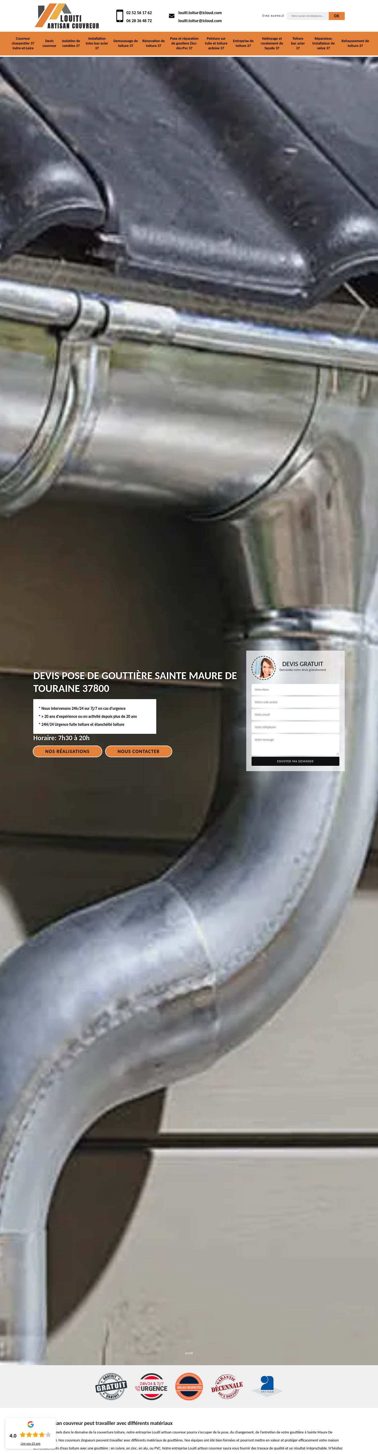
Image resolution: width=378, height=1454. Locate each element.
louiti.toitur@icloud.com (200, 12)
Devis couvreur (49, 43)
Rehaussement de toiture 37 (355, 43)
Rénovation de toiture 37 (153, 43)
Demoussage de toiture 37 (125, 43)
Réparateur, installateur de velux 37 (324, 43)
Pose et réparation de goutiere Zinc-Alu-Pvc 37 (184, 43)
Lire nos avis (30, 1443)
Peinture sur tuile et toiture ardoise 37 (216, 43)
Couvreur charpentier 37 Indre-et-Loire (23, 43)
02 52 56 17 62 (139, 12)
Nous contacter (139, 751)
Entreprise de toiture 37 (243, 43)
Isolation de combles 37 (71, 43)
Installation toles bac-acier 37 (97, 43)
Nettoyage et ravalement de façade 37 (272, 43)
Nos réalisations (67, 751)
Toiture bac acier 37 (298, 43)
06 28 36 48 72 (139, 20)
